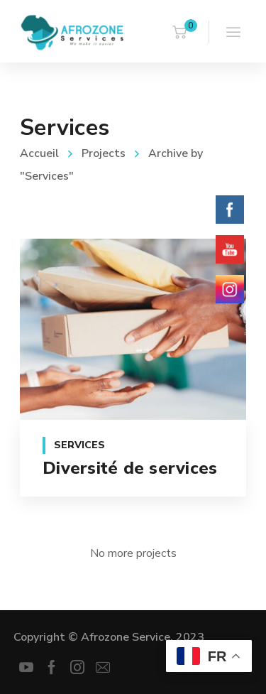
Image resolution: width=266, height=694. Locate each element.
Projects (104, 153)
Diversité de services (130, 468)
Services (79, 445)
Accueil (39, 153)
